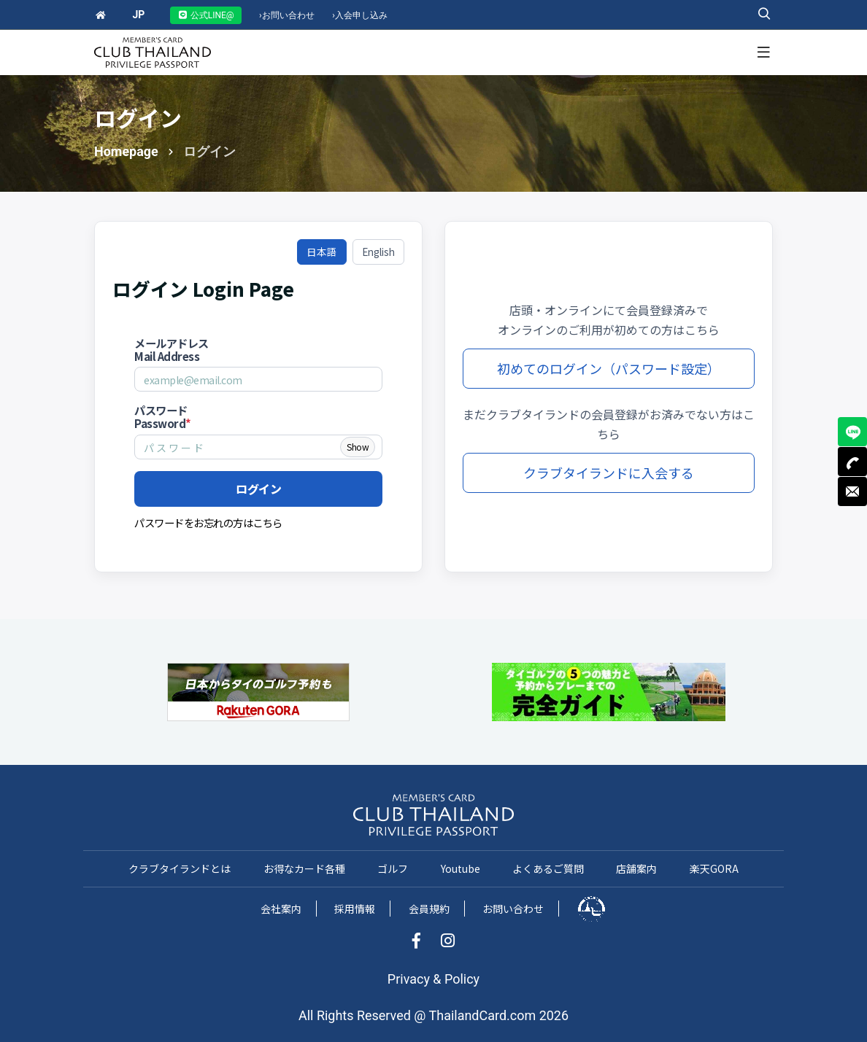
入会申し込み (360, 15)
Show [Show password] (358, 446)
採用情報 (354, 908)
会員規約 (429, 908)
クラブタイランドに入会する (608, 472)
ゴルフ (392, 868)
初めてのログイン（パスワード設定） (608, 368)
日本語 (322, 251)
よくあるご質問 (548, 868)
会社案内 (281, 908)
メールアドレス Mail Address (171, 349)
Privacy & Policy (433, 979)
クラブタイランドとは (179, 868)
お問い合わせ (287, 15)
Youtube (460, 868)
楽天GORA (714, 868)
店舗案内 (636, 868)
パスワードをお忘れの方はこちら (208, 522)
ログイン (258, 488)
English (378, 251)
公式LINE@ (205, 15)
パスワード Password (162, 416)
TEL (852, 461)
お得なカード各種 (304, 868)
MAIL (852, 491)
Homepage (126, 151)
